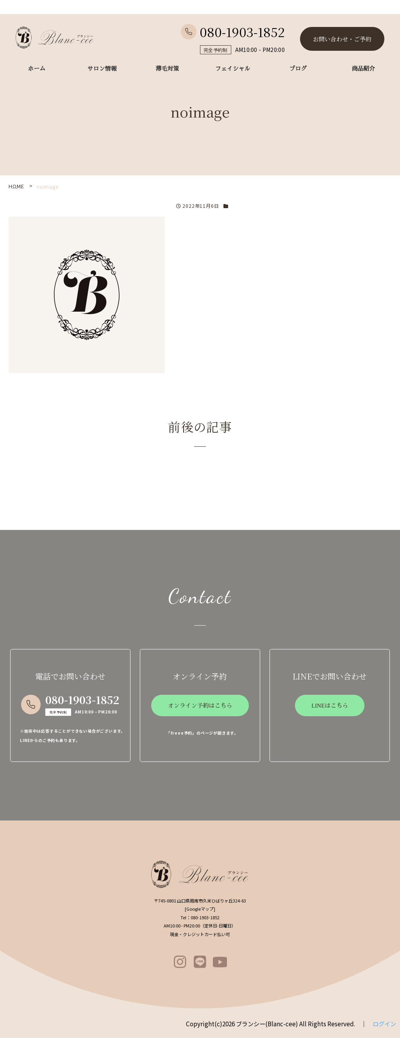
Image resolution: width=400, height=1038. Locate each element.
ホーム (36, 69)
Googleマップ (200, 909)
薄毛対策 (167, 69)
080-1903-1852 (233, 31)
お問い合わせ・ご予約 (342, 39)
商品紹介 (363, 69)
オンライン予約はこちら (200, 706)
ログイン (384, 1023)
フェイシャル (232, 69)
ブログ (298, 69)
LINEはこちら (329, 706)
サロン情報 (102, 69)
